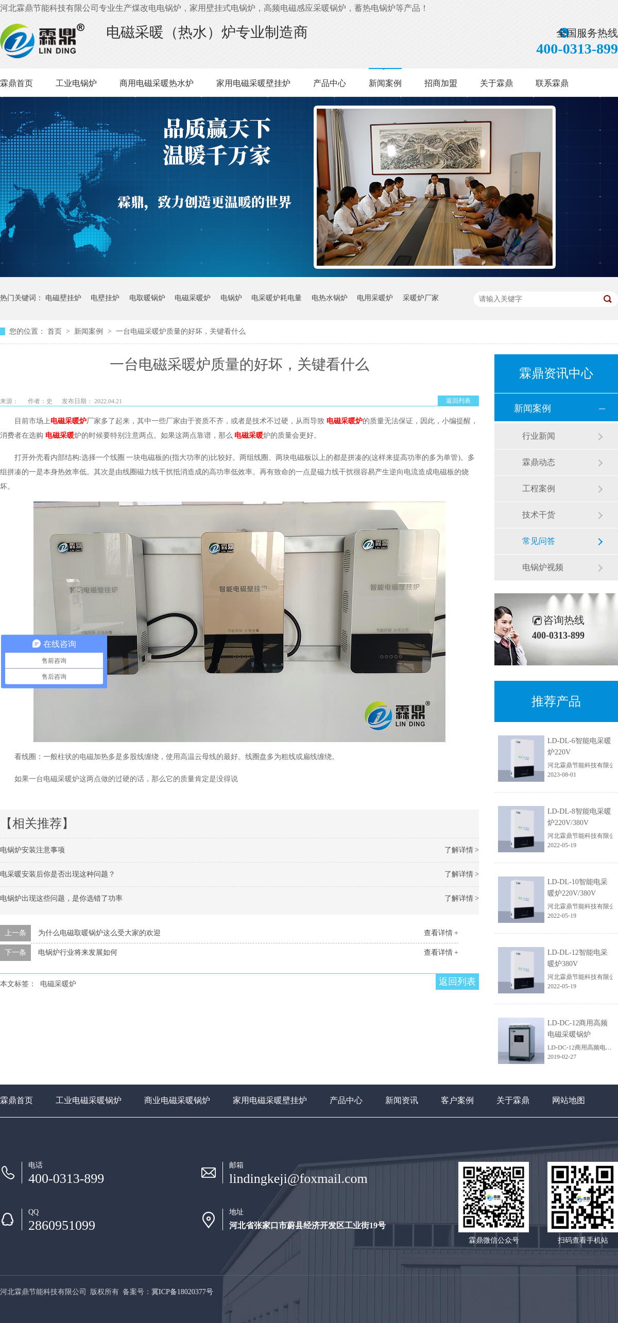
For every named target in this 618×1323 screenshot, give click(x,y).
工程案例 (538, 488)
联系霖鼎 (552, 83)
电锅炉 (231, 298)
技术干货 (538, 514)
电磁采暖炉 (193, 298)
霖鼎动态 (538, 462)
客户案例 (457, 1100)
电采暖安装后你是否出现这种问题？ (57, 874)
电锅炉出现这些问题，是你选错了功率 (61, 898)
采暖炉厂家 (421, 298)
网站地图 (568, 1100)
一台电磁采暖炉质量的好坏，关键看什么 (181, 331)
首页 (55, 331)
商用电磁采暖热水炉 (156, 83)
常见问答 (538, 541)
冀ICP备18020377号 (182, 1292)
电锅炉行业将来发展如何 (77, 952)
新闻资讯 (401, 1100)
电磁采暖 (59, 435)
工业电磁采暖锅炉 (89, 1100)
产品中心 (329, 83)
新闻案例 (385, 83)
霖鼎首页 (16, 83)
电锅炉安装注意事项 (32, 850)
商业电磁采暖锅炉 (177, 1100)
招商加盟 (440, 83)
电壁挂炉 (105, 298)
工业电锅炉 (76, 83)
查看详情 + (441, 933)
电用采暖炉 (375, 298)
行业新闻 (538, 436)
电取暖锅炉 (147, 298)
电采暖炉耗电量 (276, 298)
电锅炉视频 (542, 567)
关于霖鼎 (496, 83)
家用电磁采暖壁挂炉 (253, 83)
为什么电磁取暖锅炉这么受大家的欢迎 (99, 933)
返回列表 (458, 400)
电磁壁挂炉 (63, 298)
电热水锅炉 (330, 298)
